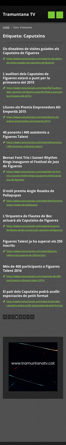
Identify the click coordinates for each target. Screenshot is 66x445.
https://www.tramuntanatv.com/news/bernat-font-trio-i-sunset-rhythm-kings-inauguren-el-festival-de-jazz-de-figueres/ (34, 175)
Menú (59, 14)
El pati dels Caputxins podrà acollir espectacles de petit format (31, 293)
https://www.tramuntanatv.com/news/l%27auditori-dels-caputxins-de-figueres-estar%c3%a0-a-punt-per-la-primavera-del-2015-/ (34, 92)
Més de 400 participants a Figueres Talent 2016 (31, 268)
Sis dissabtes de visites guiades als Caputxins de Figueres (31, 50)
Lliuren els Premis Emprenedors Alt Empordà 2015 (32, 109)
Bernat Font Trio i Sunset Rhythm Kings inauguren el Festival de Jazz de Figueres (31, 161)
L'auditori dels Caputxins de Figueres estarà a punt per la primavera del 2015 (26, 78)
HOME (6, 27)
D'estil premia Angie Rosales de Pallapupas (28, 193)
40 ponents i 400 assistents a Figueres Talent (26, 134)
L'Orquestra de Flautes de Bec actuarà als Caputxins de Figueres (30, 218)
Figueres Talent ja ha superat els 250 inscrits (32, 243)
